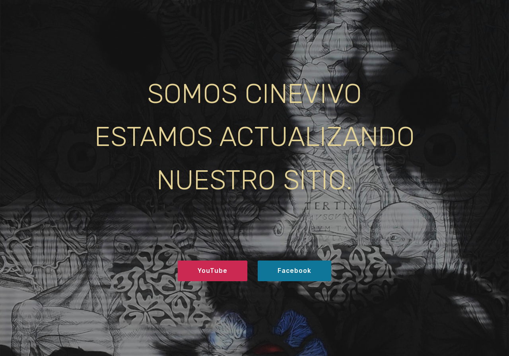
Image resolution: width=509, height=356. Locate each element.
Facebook (294, 270)
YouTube (212, 270)
